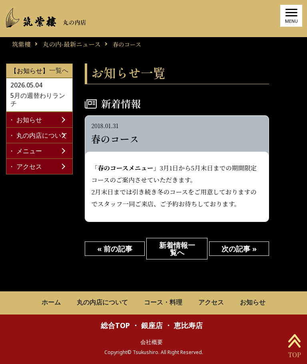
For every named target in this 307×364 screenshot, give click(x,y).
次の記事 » (239, 248)
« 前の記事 (114, 248)
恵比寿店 (188, 325)
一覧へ (58, 70)
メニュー (29, 150)
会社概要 (151, 342)
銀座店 (152, 325)
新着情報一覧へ (177, 248)
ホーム (51, 302)
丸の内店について (42, 135)
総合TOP (115, 325)
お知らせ (29, 119)
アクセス (29, 166)
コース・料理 (163, 302)
